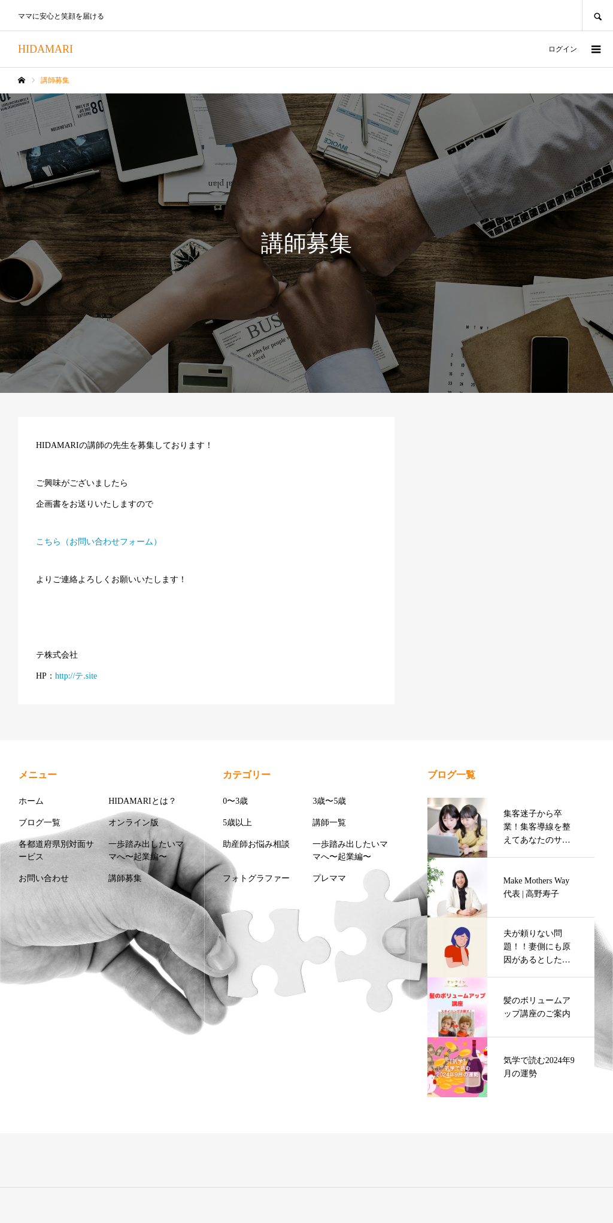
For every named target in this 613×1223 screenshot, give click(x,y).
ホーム (31, 801)
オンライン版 (133, 822)
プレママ (329, 878)
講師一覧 (329, 822)
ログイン (562, 49)
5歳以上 (237, 822)
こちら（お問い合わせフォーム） (99, 541)
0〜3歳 (235, 801)
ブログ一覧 (39, 822)
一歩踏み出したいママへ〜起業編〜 (146, 850)
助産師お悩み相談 (256, 844)
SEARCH (597, 15)
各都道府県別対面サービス (56, 850)
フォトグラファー (256, 878)
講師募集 (125, 878)
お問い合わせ (44, 878)
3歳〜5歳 (329, 801)
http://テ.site (76, 675)
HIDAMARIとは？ (142, 801)
